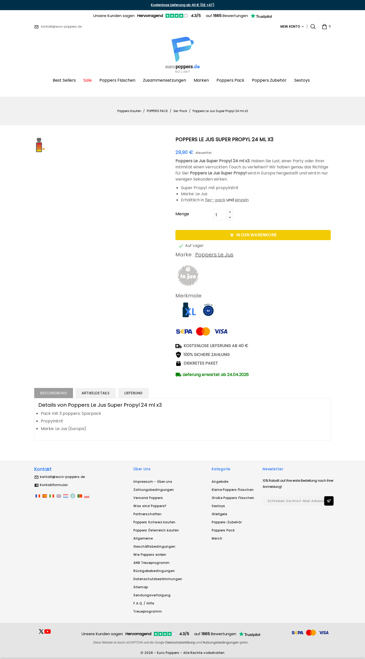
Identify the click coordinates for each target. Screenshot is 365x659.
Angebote (220, 481)
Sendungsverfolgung (152, 595)
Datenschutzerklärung (180, 642)
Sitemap (140, 587)
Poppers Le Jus (214, 254)
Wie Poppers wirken (149, 555)
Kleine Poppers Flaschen (233, 490)
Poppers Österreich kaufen (156, 530)
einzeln (242, 200)
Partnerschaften (147, 514)
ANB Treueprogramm (151, 563)
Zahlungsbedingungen (153, 490)
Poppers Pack (223, 530)
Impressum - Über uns (152, 481)
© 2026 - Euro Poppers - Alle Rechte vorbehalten (182, 653)
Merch (217, 538)
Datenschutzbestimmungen (157, 579)
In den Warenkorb (253, 235)
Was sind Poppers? (150, 506)
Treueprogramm (147, 611)
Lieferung (133, 393)
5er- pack (215, 200)
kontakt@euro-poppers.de (62, 477)
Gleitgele (219, 514)
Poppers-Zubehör (227, 522)
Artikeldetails (96, 393)
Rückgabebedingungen (154, 571)
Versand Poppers (148, 498)
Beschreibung (53, 393)
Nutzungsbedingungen (221, 642)
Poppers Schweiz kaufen (154, 522)
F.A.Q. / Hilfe (143, 603)
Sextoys (218, 506)
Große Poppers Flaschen (233, 498)
